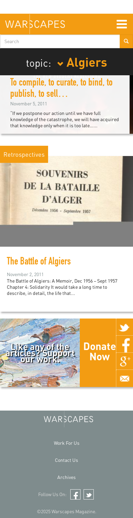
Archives (66, 477)
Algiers (82, 61)
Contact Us (66, 460)
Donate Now (99, 351)
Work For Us (66, 443)
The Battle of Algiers (39, 262)
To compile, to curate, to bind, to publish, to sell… (61, 89)
